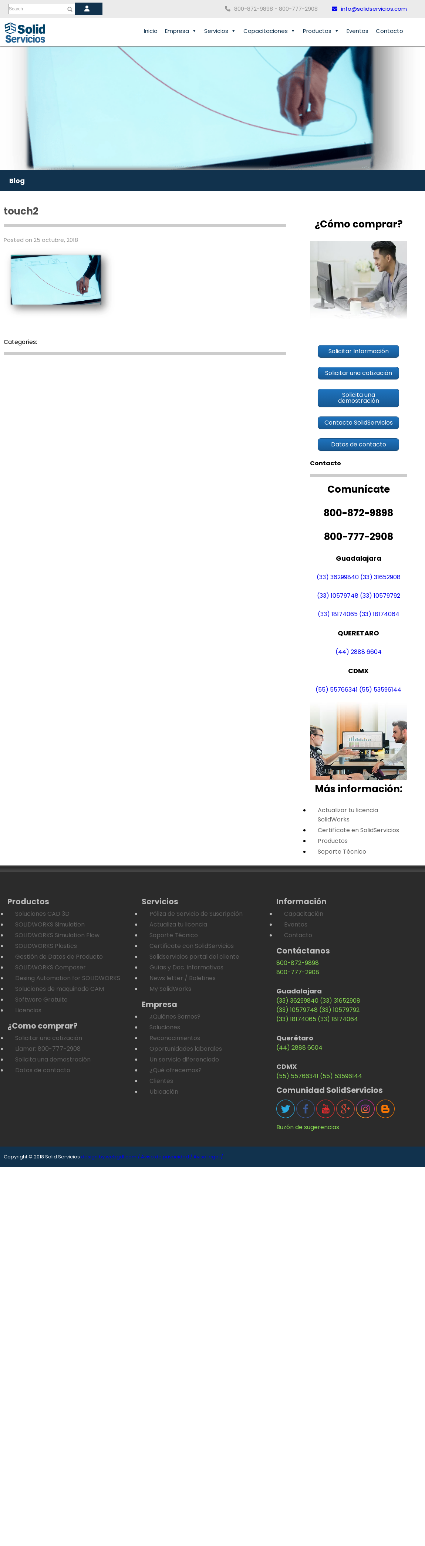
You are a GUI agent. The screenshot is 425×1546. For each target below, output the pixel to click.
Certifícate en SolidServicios (358, 830)
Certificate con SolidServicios (191, 946)
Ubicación (163, 1091)
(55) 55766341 (337, 689)
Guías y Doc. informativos (186, 967)
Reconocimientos (174, 1038)
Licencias (28, 1010)
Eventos (357, 31)
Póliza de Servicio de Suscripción (196, 913)
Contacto (389, 31)
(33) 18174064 (379, 614)
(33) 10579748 (337, 595)
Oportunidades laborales (185, 1048)
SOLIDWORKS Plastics (46, 946)
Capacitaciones (269, 31)
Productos (321, 31)
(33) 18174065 (338, 614)
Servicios (220, 31)
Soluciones (164, 1027)
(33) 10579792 (380, 595)
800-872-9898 (297, 963)
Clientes (161, 1081)
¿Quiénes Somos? (174, 1016)
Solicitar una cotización (48, 1038)
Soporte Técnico (342, 851)
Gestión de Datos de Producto (59, 956)
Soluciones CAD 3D (42, 913)
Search (16, 8)
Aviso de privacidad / (166, 1156)
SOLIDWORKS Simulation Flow (57, 935)
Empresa (181, 31)
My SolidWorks (170, 989)
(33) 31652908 (380, 577)
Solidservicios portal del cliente (194, 956)
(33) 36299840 (338, 577)
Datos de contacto (42, 1070)
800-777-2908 (297, 972)
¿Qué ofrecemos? (175, 1070)
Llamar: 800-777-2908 (48, 1048)
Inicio (151, 31)
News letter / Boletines (182, 978)
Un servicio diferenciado (184, 1059)
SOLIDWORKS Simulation (50, 924)
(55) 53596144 (380, 689)
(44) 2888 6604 (358, 652)
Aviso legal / (208, 1156)
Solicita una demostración (53, 1059)
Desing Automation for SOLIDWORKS (67, 978)
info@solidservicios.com (369, 9)
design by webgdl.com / (110, 1156)
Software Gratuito (41, 999)
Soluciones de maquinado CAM (59, 989)
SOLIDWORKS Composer (50, 967)
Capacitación (303, 913)
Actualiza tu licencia (178, 924)
